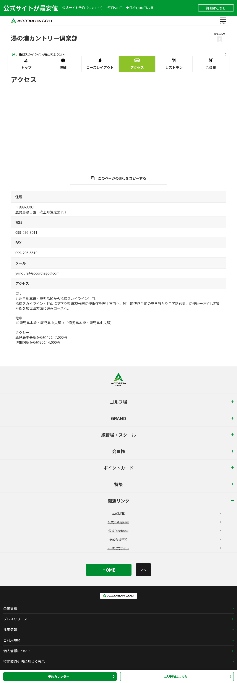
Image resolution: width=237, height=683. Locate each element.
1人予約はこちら (198, 676)
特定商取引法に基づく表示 (24, 661)
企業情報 (10, 608)
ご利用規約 (12, 640)
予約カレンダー (81, 676)
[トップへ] (143, 569)
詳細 (218, 8)
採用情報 (10, 629)
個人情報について (17, 650)
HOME (108, 570)
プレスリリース (15, 618)
